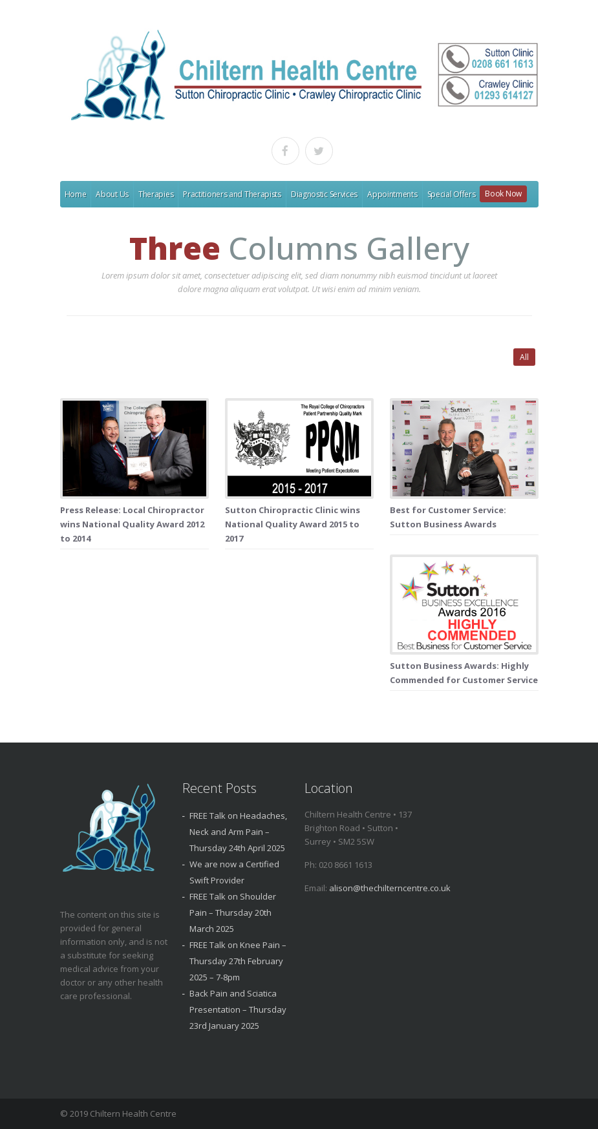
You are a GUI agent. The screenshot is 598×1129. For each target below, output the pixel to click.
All (524, 357)
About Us (112, 194)
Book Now (503, 193)
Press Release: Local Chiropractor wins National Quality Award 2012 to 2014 (132, 524)
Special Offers (451, 194)
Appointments (392, 194)
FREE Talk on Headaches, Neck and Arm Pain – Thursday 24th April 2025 (238, 832)
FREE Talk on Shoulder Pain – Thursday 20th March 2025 (232, 912)
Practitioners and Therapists (232, 194)
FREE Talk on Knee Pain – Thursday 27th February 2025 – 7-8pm (237, 961)
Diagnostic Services (324, 194)
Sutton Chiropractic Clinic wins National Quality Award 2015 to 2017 (292, 524)
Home (76, 194)
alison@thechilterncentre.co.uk (390, 888)
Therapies (155, 194)
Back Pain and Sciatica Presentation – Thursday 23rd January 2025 (237, 1009)
